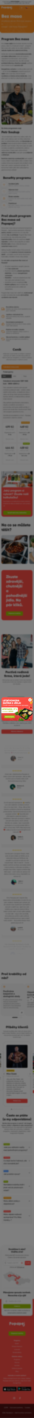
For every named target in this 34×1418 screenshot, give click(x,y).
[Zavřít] (30, 700)
